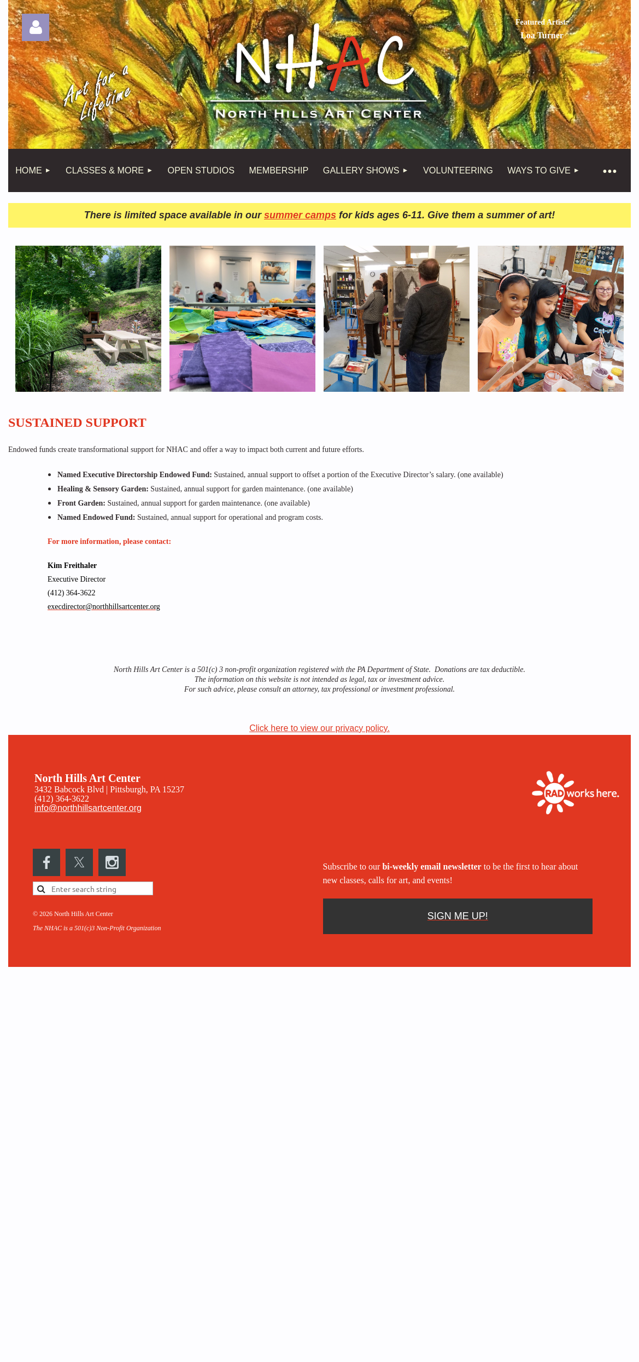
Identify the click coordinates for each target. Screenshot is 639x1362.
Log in (35, 27)
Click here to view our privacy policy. (319, 728)
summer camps (300, 215)
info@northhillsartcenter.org (88, 808)
